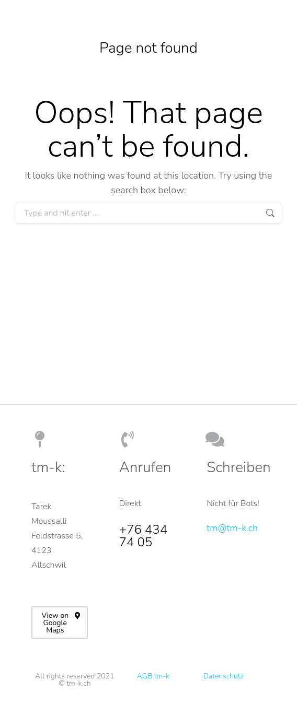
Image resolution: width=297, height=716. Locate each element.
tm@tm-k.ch (232, 528)
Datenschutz (223, 676)
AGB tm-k (153, 676)
